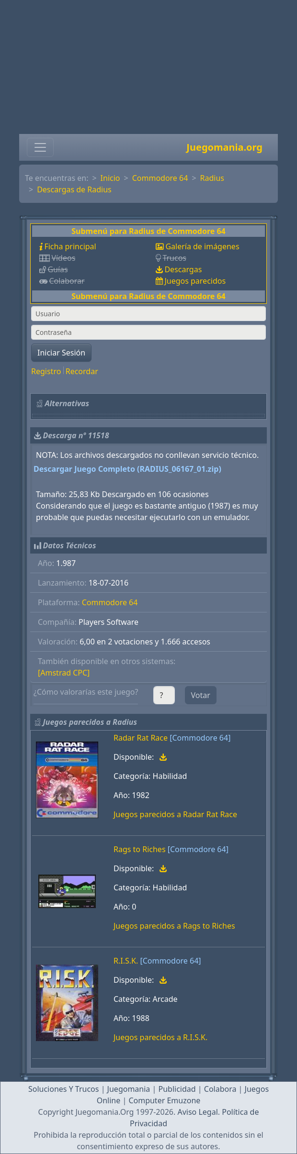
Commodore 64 (160, 178)
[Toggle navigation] (40, 147)
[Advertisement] (148, 67)
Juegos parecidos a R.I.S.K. (160, 1037)
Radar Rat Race (141, 737)
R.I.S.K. (126, 960)
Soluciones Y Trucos (63, 1089)
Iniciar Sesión (61, 352)
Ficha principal (70, 246)
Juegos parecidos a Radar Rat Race (175, 814)
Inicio (110, 178)
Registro (46, 371)
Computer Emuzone (164, 1100)
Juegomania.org (224, 147)
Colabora (220, 1089)
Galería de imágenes (202, 246)
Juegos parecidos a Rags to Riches (174, 926)
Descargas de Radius (74, 189)
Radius (212, 178)
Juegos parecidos (195, 281)
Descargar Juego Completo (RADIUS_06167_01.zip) (127, 469)
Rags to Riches (140, 849)
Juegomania (128, 1089)
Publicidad (176, 1089)
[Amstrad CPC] (64, 672)
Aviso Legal (197, 1112)
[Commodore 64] (200, 737)
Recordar (82, 371)
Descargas (183, 269)
